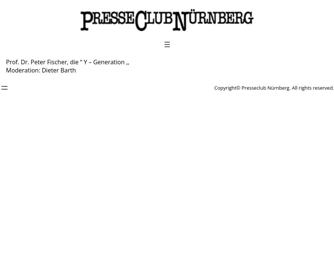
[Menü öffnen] (167, 44)
